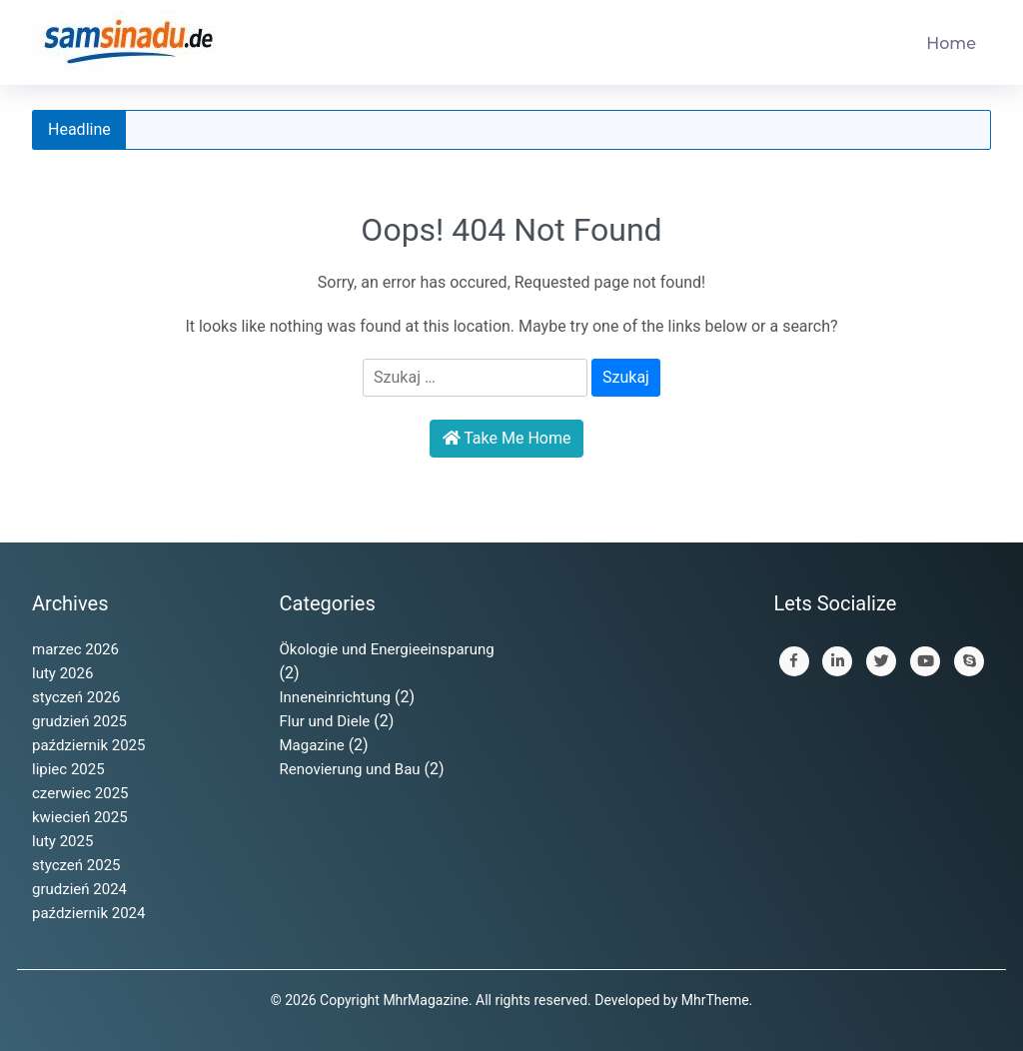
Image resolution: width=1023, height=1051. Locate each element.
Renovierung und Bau (350, 769)
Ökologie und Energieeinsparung (387, 649)
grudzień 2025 (79, 721)
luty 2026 (62, 673)
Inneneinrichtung (336, 697)
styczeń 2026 (76, 697)
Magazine (312, 745)
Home (951, 43)
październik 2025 (88, 745)
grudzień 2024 (79, 889)
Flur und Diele (325, 721)
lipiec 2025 (68, 769)
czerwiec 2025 (80, 793)
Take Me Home (507, 438)
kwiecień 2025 (80, 817)
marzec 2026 (75, 649)
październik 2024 (88, 913)
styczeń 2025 (76, 865)
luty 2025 (62, 841)
